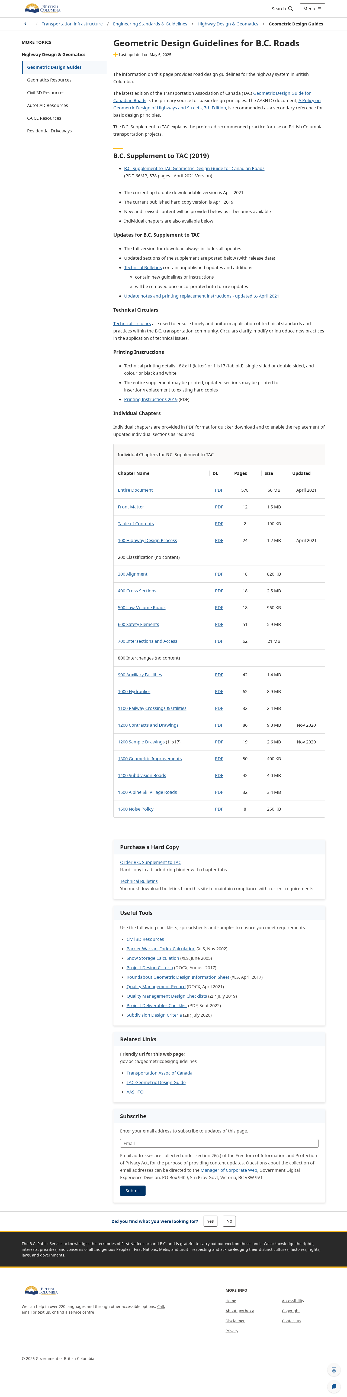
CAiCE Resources (44, 118)
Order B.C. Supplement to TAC (150, 862)
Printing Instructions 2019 (151, 399)
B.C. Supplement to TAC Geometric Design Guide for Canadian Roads (194, 168)
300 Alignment (132, 574)
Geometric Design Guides (54, 67)
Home (231, 1300)
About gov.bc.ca (240, 1310)
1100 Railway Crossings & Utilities (152, 708)
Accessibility (293, 1300)
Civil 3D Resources (46, 93)
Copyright (291, 1310)
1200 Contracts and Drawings (148, 725)
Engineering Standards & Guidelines (150, 24)
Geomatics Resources (49, 80)
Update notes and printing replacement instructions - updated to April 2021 (201, 296)
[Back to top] (333, 1369)
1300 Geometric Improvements (150, 759)
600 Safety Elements (138, 624)
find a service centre (75, 1312)
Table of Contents (136, 524)
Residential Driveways (49, 131)
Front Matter (131, 507)
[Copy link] (333, 1386)
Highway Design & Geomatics (228, 24)
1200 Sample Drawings (141, 742)
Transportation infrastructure (72, 24)
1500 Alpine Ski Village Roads (147, 792)
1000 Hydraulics (134, 691)
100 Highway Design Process (147, 540)
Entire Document (135, 490)
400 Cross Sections (137, 591)
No (229, 1221)
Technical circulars (132, 324)
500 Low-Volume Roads (142, 608)
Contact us (291, 1320)
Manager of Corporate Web (229, 1170)
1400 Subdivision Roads (142, 775)
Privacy (232, 1330)
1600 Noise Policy (135, 809)
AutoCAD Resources (47, 105)
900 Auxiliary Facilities (140, 675)
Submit (133, 1191)
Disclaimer (235, 1320)
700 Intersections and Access (147, 641)
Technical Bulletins (143, 267)
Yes (210, 1221)
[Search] (282, 8)
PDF (219, 490)
